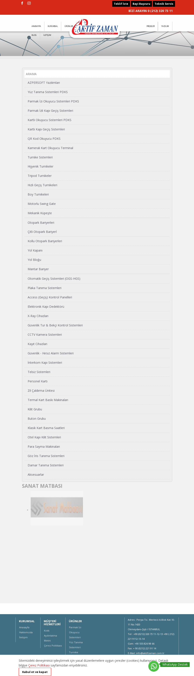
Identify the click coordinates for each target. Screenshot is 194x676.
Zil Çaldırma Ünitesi (41, 390)
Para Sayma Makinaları (44, 446)
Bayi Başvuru (141, 4)
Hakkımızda (26, 632)
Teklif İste (121, 4)
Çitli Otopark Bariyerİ (42, 231)
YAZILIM (165, 26)
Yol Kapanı (35, 250)
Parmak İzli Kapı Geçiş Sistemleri (50, 110)
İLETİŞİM (47, 35)
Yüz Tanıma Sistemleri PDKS (48, 92)
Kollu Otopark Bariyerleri (45, 241)
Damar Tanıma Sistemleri (46, 465)
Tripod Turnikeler (40, 175)
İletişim (23, 637)
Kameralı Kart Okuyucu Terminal (50, 148)
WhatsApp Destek (175, 664)
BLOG (34, 35)
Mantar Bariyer (38, 269)
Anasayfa (24, 627)
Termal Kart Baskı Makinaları (48, 400)
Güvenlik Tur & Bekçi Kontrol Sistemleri (55, 325)
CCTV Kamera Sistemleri (45, 334)
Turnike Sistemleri (40, 157)
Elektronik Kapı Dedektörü (46, 306)
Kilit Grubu (35, 409)
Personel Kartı (37, 381)
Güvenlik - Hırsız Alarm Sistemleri (51, 353)
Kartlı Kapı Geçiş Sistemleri (46, 129)
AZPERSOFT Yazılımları (44, 82)
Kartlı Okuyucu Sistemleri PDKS (49, 120)
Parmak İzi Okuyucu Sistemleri (75, 632)
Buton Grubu (37, 418)
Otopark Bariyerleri (41, 222)
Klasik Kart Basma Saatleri (46, 428)
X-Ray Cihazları (38, 316)
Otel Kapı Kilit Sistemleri (44, 437)
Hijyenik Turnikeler (40, 166)
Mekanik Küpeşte (40, 213)
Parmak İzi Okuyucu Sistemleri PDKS (53, 101)
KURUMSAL (53, 26)
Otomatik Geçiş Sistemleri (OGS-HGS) (54, 278)
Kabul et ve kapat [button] (35, 672)
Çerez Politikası (53, 645)
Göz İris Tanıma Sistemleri (46, 456)
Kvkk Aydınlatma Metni (50, 635)
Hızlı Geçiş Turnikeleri (42, 185)
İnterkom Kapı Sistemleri (45, 362)
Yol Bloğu (34, 259)
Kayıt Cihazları (37, 344)
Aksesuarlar (36, 474)
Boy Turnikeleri (38, 194)
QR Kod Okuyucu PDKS (44, 138)
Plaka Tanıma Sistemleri (44, 288)
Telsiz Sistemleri (39, 372)
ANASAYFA (36, 26)
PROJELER (151, 26)
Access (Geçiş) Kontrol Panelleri (50, 297)
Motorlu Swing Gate (42, 203)
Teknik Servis (164, 4)
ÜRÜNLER (68, 26)
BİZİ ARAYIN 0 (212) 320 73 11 (150, 11)
